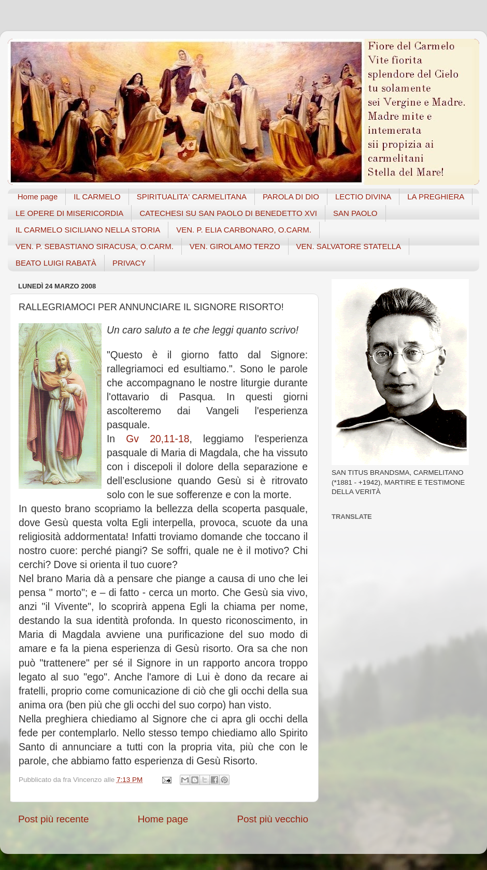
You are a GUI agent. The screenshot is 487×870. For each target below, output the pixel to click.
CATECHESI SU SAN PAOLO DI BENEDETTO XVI (228, 213)
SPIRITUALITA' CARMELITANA (192, 196)
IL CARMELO (97, 196)
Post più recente (53, 819)
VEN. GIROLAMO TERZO (235, 246)
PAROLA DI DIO (291, 196)
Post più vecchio (272, 819)
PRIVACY (129, 262)
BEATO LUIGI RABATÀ (56, 262)
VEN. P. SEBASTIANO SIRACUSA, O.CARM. (95, 246)
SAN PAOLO (355, 213)
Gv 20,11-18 (157, 438)
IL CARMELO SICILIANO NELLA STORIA (88, 229)
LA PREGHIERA (435, 196)
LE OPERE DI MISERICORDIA (69, 213)
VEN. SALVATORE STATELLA (349, 246)
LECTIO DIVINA (363, 196)
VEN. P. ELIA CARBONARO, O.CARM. (243, 229)
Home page (38, 196)
